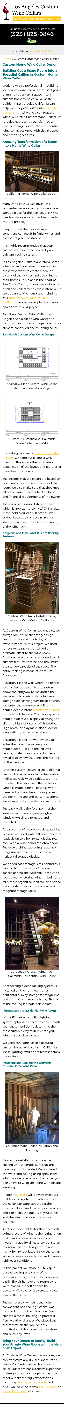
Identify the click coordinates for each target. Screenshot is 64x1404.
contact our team (15, 1391)
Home (7, 59)
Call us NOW (48, 1387)
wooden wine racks (46, 710)
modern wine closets (32, 1382)
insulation (20, 1194)
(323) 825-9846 (32, 33)
